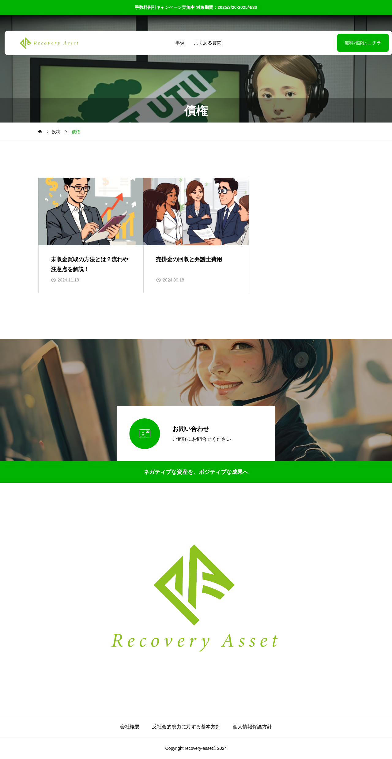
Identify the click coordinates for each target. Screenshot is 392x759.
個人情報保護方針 (252, 726)
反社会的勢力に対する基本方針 (186, 726)
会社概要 (130, 726)
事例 (177, 42)
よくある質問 (205, 42)
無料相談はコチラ (347, 42)
